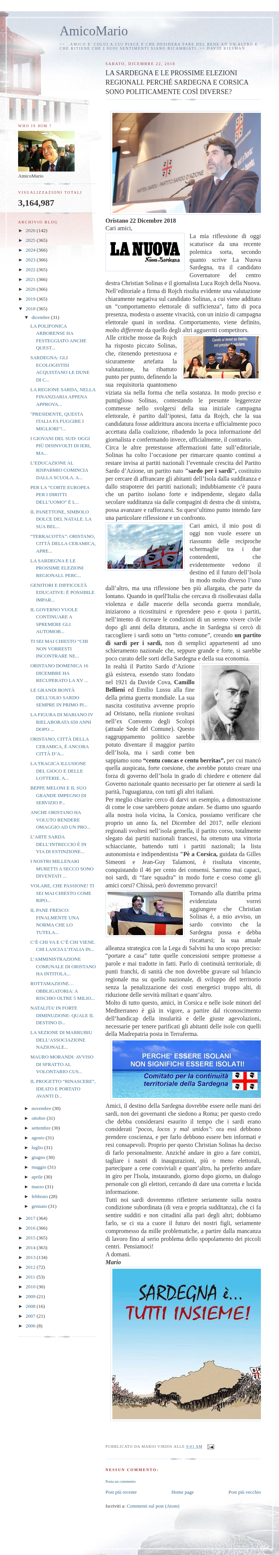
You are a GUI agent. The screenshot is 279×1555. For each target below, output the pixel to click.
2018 (31, 308)
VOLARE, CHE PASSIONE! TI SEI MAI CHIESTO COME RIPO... (62, 893)
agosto (39, 1137)
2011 (31, 1277)
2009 (31, 1296)
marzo (38, 1186)
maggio (40, 1167)
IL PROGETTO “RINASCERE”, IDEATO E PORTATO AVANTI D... (62, 1088)
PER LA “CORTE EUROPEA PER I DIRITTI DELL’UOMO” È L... (59, 494)
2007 (31, 1316)
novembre (42, 1108)
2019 (31, 299)
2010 (31, 1286)
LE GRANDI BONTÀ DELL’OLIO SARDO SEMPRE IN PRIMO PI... (58, 697)
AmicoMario (94, 31)
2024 (31, 250)
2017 (31, 1218)
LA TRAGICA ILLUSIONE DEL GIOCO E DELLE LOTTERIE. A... (58, 771)
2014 (31, 1247)
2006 (31, 1326)
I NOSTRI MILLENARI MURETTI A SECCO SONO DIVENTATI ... (62, 868)
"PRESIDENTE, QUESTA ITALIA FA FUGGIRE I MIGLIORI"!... (57, 421)
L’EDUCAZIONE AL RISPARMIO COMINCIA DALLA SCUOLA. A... (59, 470)
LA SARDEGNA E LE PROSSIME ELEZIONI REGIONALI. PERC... (56, 568)
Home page (183, 1492)
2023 (31, 260)
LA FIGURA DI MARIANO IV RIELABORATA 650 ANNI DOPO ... (61, 722)
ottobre (39, 1118)
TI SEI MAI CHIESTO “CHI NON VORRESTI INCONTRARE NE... (59, 648)
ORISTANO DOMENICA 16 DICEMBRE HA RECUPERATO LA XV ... (59, 673)
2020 (31, 289)
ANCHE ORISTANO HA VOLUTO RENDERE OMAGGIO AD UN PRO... (60, 819)
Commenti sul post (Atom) (153, 1506)
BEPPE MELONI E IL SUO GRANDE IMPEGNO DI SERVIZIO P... (58, 795)
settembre (42, 1128)
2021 (31, 279)
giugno (39, 1157)
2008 (31, 1306)
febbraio (40, 1196)
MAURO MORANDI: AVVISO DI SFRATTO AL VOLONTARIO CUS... (61, 1064)
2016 (31, 1228)
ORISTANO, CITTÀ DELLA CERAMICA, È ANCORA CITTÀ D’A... (59, 746)
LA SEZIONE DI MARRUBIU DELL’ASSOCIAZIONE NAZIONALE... (61, 1040)
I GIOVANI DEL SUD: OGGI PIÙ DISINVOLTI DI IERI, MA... (60, 446)
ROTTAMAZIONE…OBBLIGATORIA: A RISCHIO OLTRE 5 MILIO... (62, 991)
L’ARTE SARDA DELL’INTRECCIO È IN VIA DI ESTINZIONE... (58, 844)
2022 (31, 269)
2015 (31, 1238)
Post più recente (121, 1492)
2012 (31, 1267)
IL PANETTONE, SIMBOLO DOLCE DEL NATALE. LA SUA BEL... (60, 519)
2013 (31, 1257)
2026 (31, 230)
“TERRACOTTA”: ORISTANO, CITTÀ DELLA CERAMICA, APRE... (63, 543)
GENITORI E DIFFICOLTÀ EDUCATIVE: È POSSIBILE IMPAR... (62, 592)
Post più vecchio (244, 1492)
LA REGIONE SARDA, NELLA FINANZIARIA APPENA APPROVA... (62, 397)
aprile (38, 1177)
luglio (38, 1147)
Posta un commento (121, 1481)
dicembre (41, 317)
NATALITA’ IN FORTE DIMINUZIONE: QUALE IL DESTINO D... (62, 1015)
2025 (31, 240)
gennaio (40, 1206)
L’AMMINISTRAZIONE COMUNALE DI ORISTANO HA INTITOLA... (63, 966)
